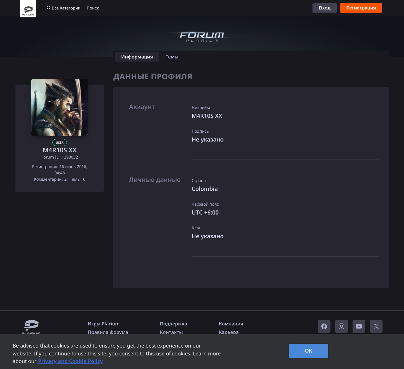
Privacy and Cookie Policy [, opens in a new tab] (70, 361)
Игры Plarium (104, 324)
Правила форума (108, 332)
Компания (231, 324)
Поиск (93, 8)
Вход (324, 7)
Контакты (171, 332)
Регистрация (361, 7)
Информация (137, 57)
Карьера (229, 332)
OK (308, 350)
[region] (202, 351)
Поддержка (173, 324)
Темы (172, 57)
